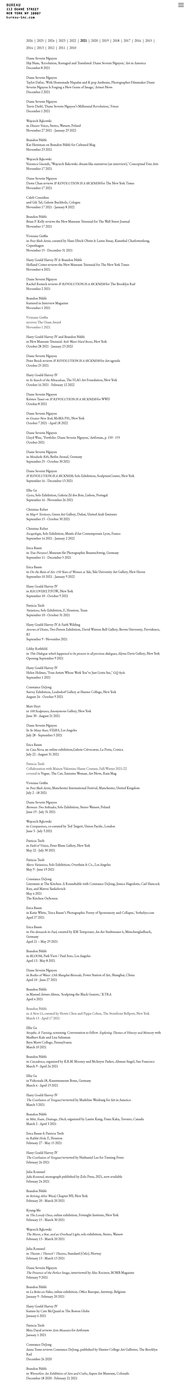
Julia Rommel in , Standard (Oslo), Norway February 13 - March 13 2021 (63, 1253)
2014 (29, 48)
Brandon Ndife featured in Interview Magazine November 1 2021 (47, 303)
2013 (40, 48)
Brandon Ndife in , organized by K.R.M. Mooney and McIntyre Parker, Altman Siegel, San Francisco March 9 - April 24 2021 (90, 1061)
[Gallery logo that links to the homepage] (22, 11)
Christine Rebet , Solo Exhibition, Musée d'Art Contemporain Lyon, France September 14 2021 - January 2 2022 (73, 533)
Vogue (45, 773)
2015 (148, 40)
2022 (73, 40)
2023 (62, 40)
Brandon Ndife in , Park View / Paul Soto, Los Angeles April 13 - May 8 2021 (58, 956)
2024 (51, 40)
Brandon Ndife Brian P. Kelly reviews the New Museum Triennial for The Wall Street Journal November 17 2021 (78, 221)
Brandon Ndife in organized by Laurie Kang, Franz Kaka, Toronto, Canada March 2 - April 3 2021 (85, 1119)
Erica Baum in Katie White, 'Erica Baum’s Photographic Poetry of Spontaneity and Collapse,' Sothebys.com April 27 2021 (90, 912)
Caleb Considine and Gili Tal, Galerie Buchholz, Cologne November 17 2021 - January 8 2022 (53, 202)
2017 (127, 40)
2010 (73, 48)
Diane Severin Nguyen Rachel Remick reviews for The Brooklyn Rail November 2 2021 (80, 284)
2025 (40, 40)
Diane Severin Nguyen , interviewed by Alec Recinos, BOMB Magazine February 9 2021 (80, 1272)
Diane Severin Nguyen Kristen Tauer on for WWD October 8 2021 (68, 399)
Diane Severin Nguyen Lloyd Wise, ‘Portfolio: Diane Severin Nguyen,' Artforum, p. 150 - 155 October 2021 (73, 437)
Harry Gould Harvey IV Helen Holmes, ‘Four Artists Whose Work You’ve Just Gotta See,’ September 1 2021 (75, 672)
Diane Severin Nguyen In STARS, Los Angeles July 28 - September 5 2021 (51, 730)
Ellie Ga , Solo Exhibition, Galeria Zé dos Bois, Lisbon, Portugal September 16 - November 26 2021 (67, 495)
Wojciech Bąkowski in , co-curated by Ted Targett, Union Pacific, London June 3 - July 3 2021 (70, 826)
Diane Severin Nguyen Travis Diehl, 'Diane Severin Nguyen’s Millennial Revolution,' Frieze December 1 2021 (72, 106)
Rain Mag (109, 773)
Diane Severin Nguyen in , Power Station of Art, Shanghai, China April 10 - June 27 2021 (80, 975)
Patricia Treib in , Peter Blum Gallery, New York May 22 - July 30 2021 (58, 845)
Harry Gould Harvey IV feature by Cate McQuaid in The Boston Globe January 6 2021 (58, 1311)
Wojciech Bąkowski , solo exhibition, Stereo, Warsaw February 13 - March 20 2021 (74, 1234)
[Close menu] (181, 5)
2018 (116, 40)
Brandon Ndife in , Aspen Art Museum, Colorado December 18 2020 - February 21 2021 (77, 1373)
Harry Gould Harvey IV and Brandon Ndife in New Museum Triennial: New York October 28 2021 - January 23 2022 (66, 341)
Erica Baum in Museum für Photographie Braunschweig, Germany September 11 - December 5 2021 (72, 553)
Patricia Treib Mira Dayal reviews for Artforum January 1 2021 (57, 1330)
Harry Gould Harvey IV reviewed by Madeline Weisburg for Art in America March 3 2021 (78, 1100)
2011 (62, 48)
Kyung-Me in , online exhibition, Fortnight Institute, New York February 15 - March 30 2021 (72, 1215)
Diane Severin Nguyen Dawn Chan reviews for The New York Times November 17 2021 (80, 183)
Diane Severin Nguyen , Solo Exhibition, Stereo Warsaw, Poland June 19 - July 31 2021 (68, 807)
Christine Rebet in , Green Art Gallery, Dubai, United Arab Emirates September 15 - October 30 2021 (71, 514)
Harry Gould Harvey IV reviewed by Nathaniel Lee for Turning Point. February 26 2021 (75, 1157)
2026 (29, 40)
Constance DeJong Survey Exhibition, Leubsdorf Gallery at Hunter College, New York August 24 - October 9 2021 (71, 692)
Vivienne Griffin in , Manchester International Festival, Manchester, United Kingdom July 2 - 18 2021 (83, 788)
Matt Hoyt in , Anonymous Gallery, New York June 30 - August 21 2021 (58, 711)
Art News (95, 773)
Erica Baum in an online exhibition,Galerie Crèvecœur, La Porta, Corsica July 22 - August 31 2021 (74, 749)
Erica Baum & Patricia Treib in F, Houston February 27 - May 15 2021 (45, 1138)
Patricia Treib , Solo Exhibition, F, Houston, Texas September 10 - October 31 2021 (56, 610)
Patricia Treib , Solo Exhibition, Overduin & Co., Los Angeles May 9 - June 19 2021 (68, 864)
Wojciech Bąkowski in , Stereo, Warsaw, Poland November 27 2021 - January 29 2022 (53, 125)
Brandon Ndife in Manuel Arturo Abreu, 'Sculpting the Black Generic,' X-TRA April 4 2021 (68, 994)
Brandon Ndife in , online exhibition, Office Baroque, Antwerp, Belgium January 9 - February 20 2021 (76, 1292)
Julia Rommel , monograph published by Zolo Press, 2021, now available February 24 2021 (74, 1176)
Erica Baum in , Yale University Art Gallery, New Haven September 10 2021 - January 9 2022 (85, 572)
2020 (94, 40)
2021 (83, 40)
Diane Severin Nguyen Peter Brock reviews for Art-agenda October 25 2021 (73, 360)
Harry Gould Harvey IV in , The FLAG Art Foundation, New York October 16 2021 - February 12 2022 (71, 380)
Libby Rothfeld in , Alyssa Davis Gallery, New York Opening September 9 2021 (93, 653)
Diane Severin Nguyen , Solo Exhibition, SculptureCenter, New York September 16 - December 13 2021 (80, 476)
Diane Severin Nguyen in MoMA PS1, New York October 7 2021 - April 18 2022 (55, 418)
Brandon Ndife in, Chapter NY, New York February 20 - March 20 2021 (57, 1196)
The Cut (57, 773)
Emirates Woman (75, 773)
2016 (138, 40)
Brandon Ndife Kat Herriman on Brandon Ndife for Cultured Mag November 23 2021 (60, 145)
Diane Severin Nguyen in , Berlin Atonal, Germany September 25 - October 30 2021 (54, 457)
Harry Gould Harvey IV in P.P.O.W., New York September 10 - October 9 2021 (49, 591)
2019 (105, 40)
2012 (51, 48)
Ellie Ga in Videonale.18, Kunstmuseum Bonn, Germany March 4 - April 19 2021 (58, 1080)
